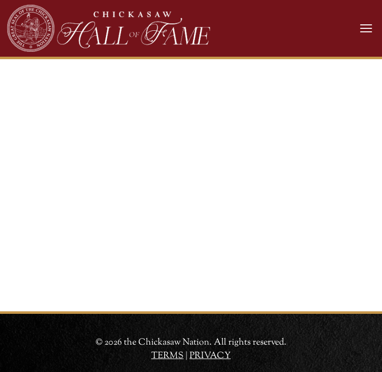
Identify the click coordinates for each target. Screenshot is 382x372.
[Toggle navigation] (366, 28)
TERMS (167, 356)
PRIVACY (210, 356)
